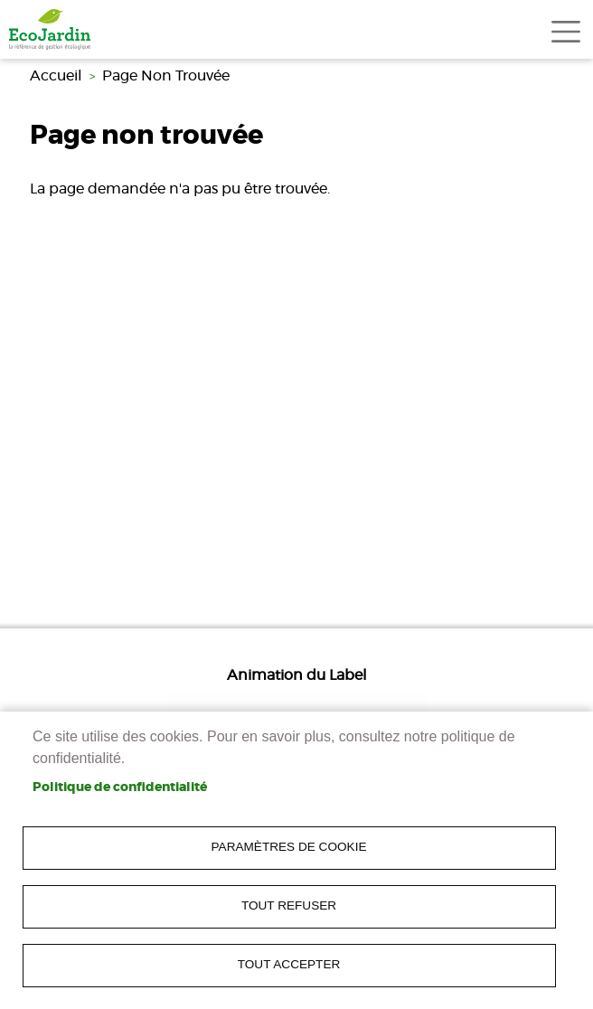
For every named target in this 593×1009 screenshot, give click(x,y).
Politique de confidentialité (120, 787)
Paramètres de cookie (289, 846)
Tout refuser (288, 905)
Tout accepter (289, 964)
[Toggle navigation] (566, 32)
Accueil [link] (56, 76)
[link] (49, 29)
